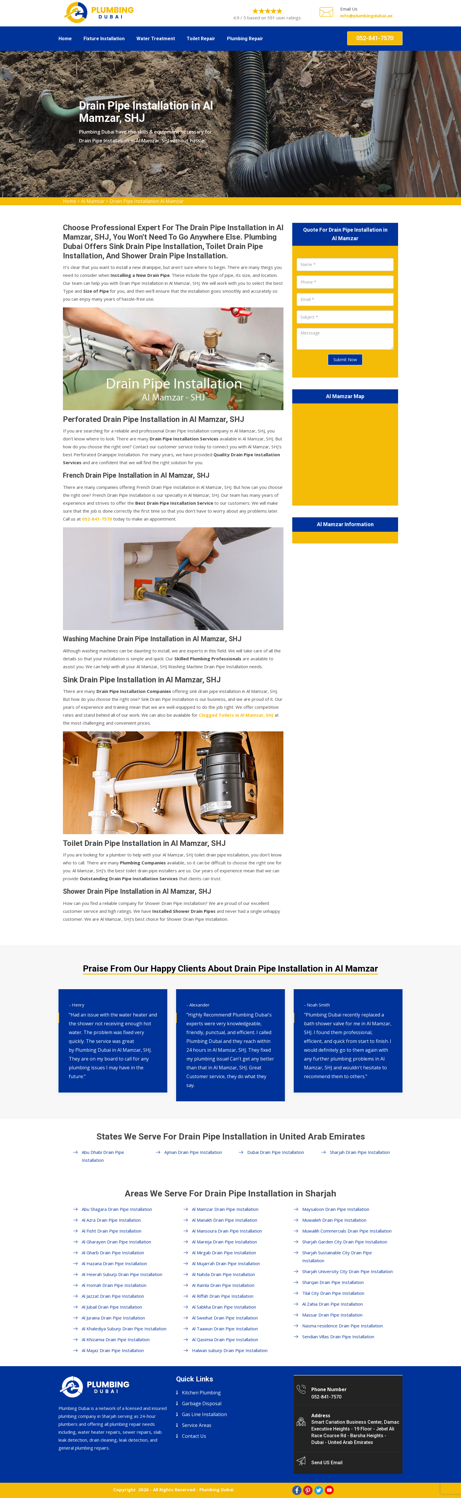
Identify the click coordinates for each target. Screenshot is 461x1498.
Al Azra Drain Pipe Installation (111, 1220)
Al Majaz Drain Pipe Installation (113, 1350)
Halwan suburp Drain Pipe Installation (230, 1350)
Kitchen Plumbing (201, 1392)
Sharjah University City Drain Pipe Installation (347, 1271)
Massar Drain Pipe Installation (332, 1315)
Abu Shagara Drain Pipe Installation (117, 1209)
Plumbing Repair (245, 38)
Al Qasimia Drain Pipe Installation (225, 1339)
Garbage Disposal (201, 1403)
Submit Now (345, 359)
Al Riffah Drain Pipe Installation (222, 1296)
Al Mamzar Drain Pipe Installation (225, 1209)
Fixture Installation (104, 38)
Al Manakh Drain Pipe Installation (224, 1220)
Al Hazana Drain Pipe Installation (114, 1263)
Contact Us (194, 1436)
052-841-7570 (374, 38)
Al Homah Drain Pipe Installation (114, 1285)
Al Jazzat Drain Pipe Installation (113, 1296)
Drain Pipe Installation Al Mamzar (147, 201)
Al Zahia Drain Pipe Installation (332, 1304)
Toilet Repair (201, 38)
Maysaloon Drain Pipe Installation (335, 1209)
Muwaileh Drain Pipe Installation (334, 1220)
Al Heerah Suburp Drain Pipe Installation (122, 1274)
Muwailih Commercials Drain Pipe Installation (347, 1231)
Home (65, 38)
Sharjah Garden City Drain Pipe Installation (344, 1242)
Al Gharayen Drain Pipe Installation (116, 1242)
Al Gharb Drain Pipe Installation (113, 1252)
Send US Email (327, 1462)
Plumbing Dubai (216, 1489)
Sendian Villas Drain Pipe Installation (338, 1336)
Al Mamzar (93, 201)
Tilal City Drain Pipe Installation (333, 1293)
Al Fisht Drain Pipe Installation (111, 1231)
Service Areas (196, 1425)
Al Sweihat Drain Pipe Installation (225, 1318)
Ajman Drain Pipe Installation (193, 1152)
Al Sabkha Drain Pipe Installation (224, 1307)
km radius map (345, 453)
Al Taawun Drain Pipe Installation (225, 1329)
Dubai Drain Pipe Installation (275, 1152)
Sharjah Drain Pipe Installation (360, 1152)
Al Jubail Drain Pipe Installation (112, 1307)
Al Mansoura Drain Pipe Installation (227, 1231)
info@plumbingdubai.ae (366, 15)
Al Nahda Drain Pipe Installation (223, 1274)
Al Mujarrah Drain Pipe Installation (226, 1263)
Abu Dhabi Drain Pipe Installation (103, 1156)
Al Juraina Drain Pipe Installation (113, 1318)
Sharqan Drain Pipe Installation (333, 1282)
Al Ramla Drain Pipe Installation (223, 1285)
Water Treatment (155, 38)
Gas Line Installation (204, 1414)
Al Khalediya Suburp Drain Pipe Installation (124, 1329)
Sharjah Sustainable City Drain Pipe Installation (337, 1256)
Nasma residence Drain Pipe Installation (342, 1326)
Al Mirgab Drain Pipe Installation (224, 1252)
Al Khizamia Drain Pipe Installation (116, 1339)
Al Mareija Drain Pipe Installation (224, 1242)
